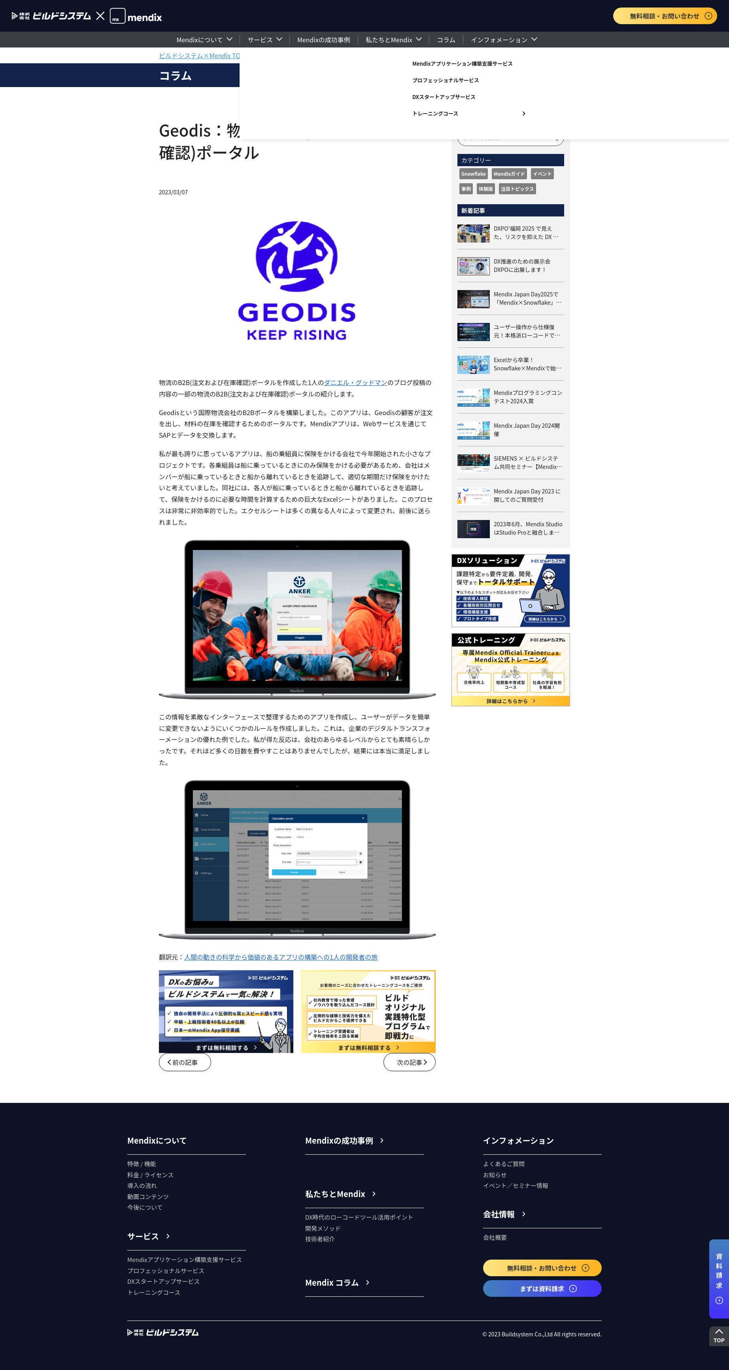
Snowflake (473, 173)
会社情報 (499, 1214)
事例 (466, 188)
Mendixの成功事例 (323, 39)
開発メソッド (323, 1228)
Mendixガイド (509, 173)
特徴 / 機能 (141, 1163)
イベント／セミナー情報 (515, 1185)
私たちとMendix (389, 39)
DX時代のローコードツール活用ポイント (359, 1217)
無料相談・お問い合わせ (671, 16)
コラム (446, 39)
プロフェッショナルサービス (445, 80)
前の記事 (185, 1062)
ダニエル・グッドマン (355, 382)
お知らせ (495, 1175)
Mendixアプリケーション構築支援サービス (462, 63)
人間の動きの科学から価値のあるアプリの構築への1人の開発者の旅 (281, 957)
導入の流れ (142, 1185)
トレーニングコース (435, 113)
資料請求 (719, 1279)
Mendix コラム (332, 1282)
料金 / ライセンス (150, 1175)
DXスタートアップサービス (444, 97)
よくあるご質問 (504, 1163)
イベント (542, 173)
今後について (145, 1207)
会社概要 (495, 1237)
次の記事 (409, 1062)
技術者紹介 (320, 1239)
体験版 (486, 188)
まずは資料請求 (549, 1288)
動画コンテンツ (148, 1196)
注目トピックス (517, 188)
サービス (260, 39)
